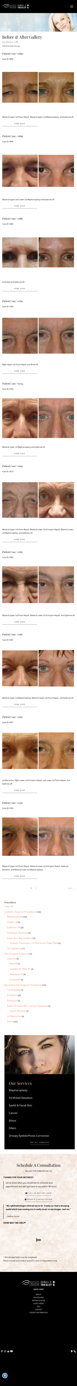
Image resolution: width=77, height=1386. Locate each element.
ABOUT (38, 1294)
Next (71, 888)
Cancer (13, 1113)
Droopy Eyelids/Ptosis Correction (29, 1135)
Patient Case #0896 (12, 136)
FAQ (38, 1306)
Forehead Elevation (17, 932)
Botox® (13, 963)
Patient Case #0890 (12, 53)
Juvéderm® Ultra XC (20, 969)
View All (8, 906)
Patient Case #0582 (12, 552)
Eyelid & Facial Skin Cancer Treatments (27, 1006)
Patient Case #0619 (12, 466)
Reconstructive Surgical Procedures (23, 985)
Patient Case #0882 (12, 218)
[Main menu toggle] (71, 6)
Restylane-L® (16, 974)
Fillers (12, 1128)
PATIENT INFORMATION (39, 1312)
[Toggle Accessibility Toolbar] (5, 1375)
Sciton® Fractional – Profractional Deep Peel (33, 943)
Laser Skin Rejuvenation (19, 938)
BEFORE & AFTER (38, 1300)
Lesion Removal (18, 1011)
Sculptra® (15, 979)
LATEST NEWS (38, 1303)
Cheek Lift (12, 922)
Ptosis (10, 1021)
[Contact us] (71, 1351)
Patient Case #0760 (12, 301)
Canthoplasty (13, 990)
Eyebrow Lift (13, 927)
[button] (39, 1143)
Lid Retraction (14, 1016)
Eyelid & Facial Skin (20, 1105)
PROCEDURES (38, 1297)
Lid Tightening (14, 948)
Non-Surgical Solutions (16, 953)
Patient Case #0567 (12, 717)
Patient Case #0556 (12, 802)
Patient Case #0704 (12, 383)
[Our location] (74, 1351)
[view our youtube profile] (11, 1351)
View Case (19, 123)
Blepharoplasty (14, 916)
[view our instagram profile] (5, 1351)
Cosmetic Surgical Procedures (20, 912)
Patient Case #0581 (12, 634)
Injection (11, 958)
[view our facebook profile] (2, 1351)
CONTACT (38, 1309)
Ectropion (12, 995)
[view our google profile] (8, 1351)
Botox (12, 1120)
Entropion (12, 1000)
